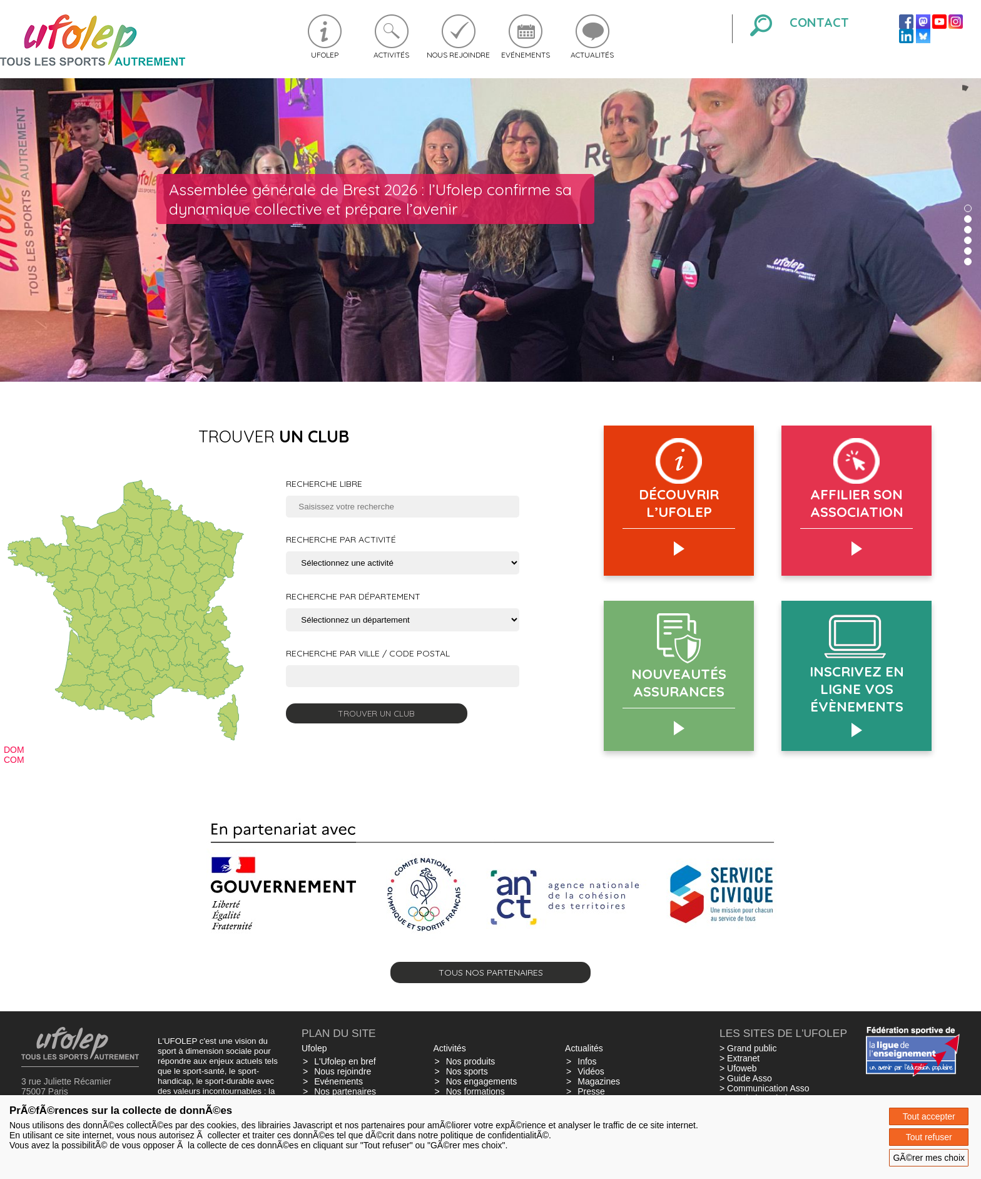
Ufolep (324, 54)
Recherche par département (353, 596)
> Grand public (747, 1048)
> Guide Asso (745, 1078)
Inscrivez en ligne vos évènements (857, 689)
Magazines (598, 1081)
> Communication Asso (764, 1088)
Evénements (525, 54)
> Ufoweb (738, 1068)
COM (14, 760)
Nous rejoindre (458, 54)
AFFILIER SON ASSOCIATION (856, 503)
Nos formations (475, 1091)
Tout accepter (929, 1116)
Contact (819, 22)
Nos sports (467, 1071)
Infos (586, 1061)
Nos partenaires (345, 1091)
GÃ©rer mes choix (929, 1158)
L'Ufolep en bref (344, 1061)
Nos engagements (481, 1081)
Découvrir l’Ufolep (679, 503)
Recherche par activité (341, 539)
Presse (591, 1091)
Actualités (592, 54)
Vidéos (590, 1071)
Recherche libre (324, 483)
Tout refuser (929, 1137)
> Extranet (739, 1058)
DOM (14, 750)
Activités (391, 54)
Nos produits (471, 1061)
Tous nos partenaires (491, 972)
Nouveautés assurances (678, 682)
